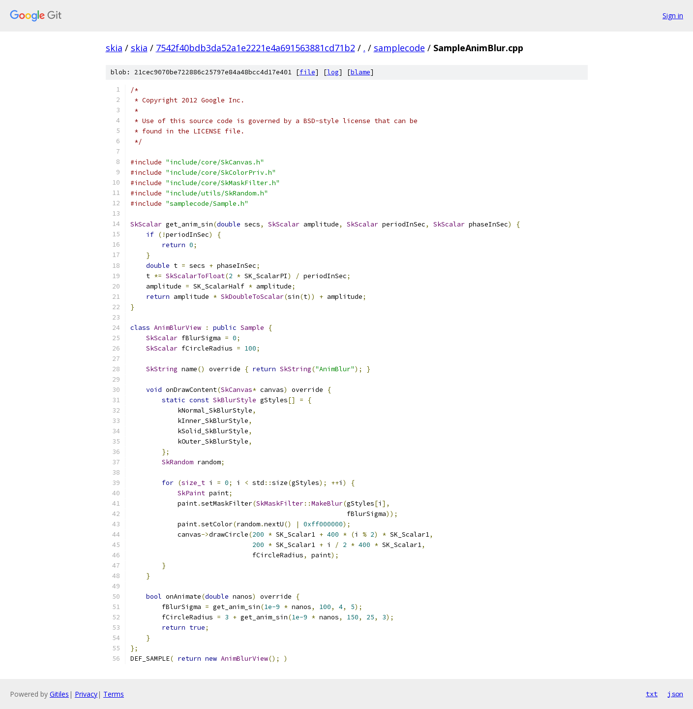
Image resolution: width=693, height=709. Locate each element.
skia (114, 48)
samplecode (399, 48)
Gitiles (59, 694)
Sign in (673, 15)
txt (652, 693)
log (333, 72)
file (307, 72)
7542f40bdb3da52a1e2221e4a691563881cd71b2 (255, 48)
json (675, 693)
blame (360, 72)
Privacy (86, 694)
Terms (113, 694)
